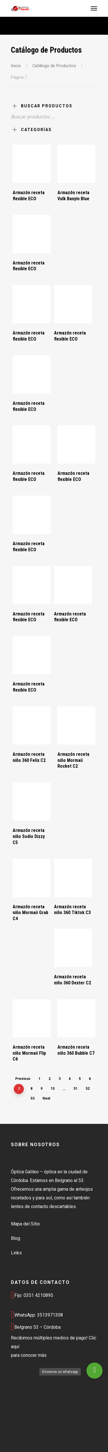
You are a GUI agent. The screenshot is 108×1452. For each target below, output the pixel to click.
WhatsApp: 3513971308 (37, 1315)
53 (32, 1098)
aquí (15, 1346)
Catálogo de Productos (54, 65)
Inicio (16, 65)
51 (76, 1089)
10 (53, 1089)
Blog (15, 1238)
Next (46, 1098)
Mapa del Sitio (25, 1224)
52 (88, 1089)
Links (16, 1253)
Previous (22, 1079)
